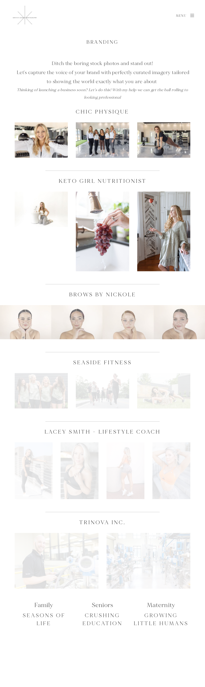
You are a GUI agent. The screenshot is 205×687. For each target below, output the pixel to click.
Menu (185, 15)
